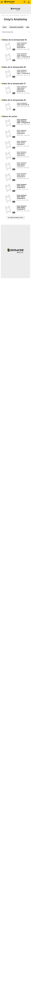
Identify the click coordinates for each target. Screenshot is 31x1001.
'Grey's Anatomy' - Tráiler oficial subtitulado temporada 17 (22, 89)
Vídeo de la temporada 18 (14, 67)
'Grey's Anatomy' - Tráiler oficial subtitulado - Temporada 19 (22, 45)
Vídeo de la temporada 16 (14, 100)
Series (6, 15)
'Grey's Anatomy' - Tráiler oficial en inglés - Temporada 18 (23, 72)
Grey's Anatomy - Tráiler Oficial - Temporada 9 (22, 164)
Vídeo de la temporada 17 (14, 83)
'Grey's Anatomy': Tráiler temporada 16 (23, 103)
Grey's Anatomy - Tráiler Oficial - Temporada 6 (22, 132)
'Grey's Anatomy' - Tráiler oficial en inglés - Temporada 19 (23, 55)
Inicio (3, 15)
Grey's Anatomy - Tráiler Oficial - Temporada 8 (22, 153)
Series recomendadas (14, 15)
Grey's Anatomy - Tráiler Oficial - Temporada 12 (22, 175)
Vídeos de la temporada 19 (14, 40)
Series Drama (23, 15)
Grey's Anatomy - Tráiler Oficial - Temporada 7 (22, 143)
